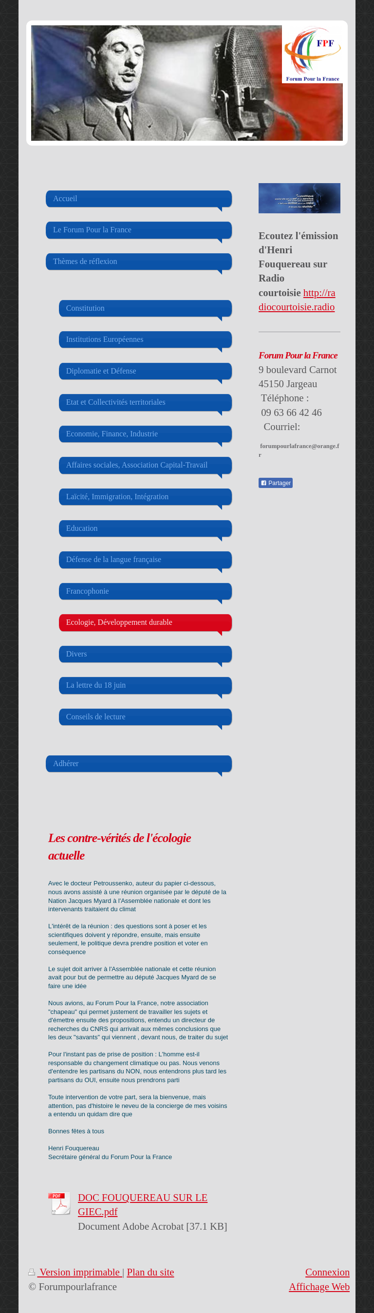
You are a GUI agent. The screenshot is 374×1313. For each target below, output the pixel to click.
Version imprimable (75, 1271)
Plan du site (150, 1271)
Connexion (327, 1271)
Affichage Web (319, 1286)
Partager (276, 483)
